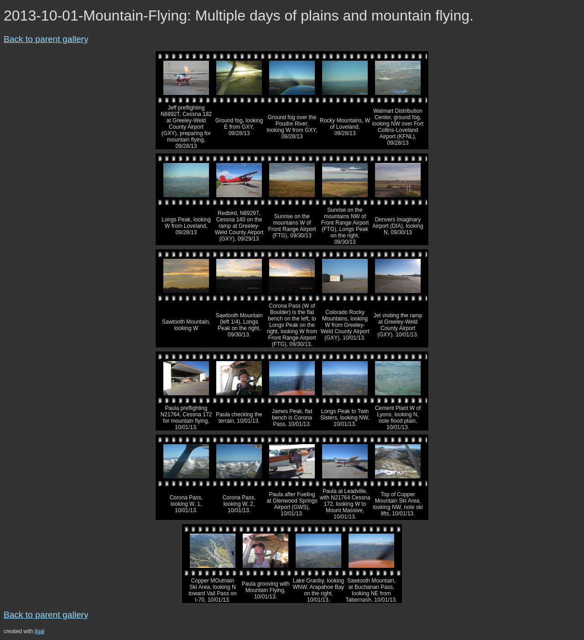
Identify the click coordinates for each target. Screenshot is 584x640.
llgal (39, 631)
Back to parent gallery (46, 39)
